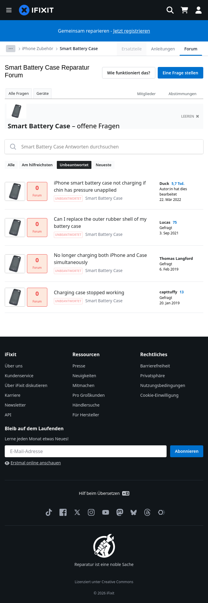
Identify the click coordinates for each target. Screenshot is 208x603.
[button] (9, 10)
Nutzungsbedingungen (162, 385)
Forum (190, 49)
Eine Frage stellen (180, 73)
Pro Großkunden (88, 395)
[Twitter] (76, 512)
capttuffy (168, 292)
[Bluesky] (132, 512)
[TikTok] (47, 512)
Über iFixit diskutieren (26, 385)
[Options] (10, 48)
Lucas (164, 222)
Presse (78, 366)
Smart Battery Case (79, 48)
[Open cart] (184, 10)
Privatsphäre (152, 375)
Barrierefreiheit (155, 366)
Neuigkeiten (84, 375)
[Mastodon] (118, 512)
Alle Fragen (19, 93)
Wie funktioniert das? (128, 73)
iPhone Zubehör (37, 48)
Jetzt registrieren (131, 31)
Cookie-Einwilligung (159, 395)
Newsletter (15, 405)
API (8, 415)
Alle (11, 164)
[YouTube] (104, 512)
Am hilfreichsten (37, 164)
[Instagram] (90, 512)
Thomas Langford (176, 258)
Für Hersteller (85, 415)
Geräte (42, 93)
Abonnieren (187, 451)
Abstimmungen (182, 93)
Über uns (13, 366)
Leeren (190, 116)
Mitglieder (146, 93)
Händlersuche (85, 405)
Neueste (103, 164)
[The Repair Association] (160, 512)
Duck (164, 183)
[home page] (36, 10)
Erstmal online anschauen (33, 463)
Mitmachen (83, 385)
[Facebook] (62, 512)
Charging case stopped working (89, 292)
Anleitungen (163, 49)
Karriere (12, 395)
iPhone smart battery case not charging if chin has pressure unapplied (100, 186)
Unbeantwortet (74, 164)
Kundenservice (19, 375)
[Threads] (146, 512)
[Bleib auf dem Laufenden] (86, 451)
